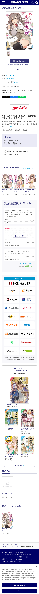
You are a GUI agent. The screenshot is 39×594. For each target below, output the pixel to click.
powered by (26, 266)
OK (19, 590)
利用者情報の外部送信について (18, 561)
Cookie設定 (5, 561)
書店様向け (18, 554)
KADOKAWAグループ (8, 557)
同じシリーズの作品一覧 (26, 168)
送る (23, 96)
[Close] (36, 566)
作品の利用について (21, 557)
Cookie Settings (19, 585)
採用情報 (16, 552)
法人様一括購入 (27, 554)
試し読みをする (19, 61)
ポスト (7, 96)
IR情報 (10, 552)
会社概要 (4, 552)
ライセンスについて (7, 554)
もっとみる (18, 465)
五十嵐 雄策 (9, 79)
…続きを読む (9, 126)
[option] (8, 487)
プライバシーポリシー (17, 559)
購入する (19, 69)
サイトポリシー (29, 559)
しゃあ (16, 82)
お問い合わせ (6, 559)
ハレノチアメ (9, 75)
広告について (24, 552)
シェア (15, 96)
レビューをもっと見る (25, 263)
